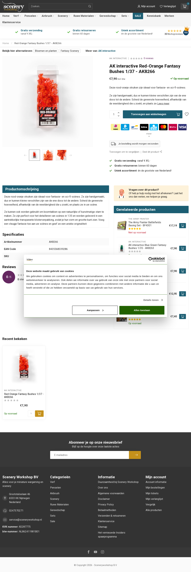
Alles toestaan (142, 310)
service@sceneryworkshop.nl (25, 519)
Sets (124, 15)
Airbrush (47, 15)
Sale (138, 15)
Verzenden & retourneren (112, 515)
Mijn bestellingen (155, 487)
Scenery (63, 15)
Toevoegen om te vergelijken (124, 152)
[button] (146, 6)
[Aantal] (31, 413)
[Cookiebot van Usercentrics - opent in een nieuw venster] (151, 259)
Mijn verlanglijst (154, 498)
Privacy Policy (106, 504)
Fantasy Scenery (70, 50)
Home (6, 15)
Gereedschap (107, 15)
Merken (169, 15)
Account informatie (156, 482)
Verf (16, 15)
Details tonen (151, 300)
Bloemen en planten (46, 50)
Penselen (30, 15)
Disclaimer (104, 498)
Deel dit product (152, 152)
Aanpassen (95, 310)
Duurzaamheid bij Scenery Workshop (118, 482)
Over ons (103, 487)
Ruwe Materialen (84, 15)
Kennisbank (154, 15)
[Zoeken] (89, 6)
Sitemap (102, 526)
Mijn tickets (152, 493)
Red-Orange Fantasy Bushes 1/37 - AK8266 (38, 43)
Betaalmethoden (107, 510)
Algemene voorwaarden (111, 493)
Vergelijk (150, 504)
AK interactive (107, 50)
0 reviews (148, 58)
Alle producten (154, 510)
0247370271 (16, 510)
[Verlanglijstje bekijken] (168, 6)
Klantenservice (11, 22)
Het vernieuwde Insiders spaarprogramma (111, 534)
